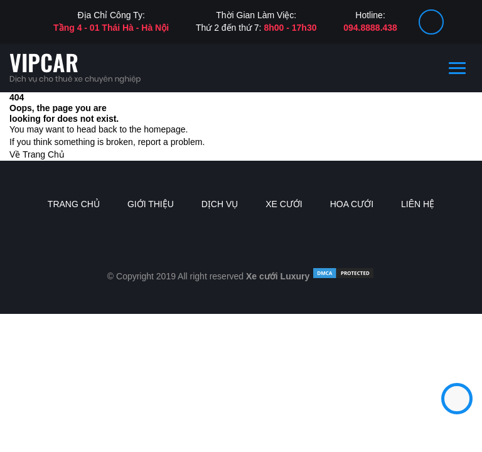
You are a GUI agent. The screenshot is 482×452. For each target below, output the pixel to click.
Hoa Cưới (351, 204)
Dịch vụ (219, 204)
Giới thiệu (150, 204)
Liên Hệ (417, 204)
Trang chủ (74, 204)
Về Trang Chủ (37, 154)
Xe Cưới (284, 204)
